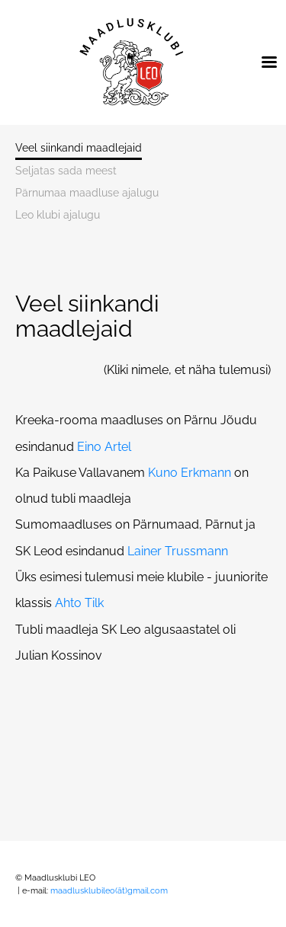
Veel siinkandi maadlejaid (78, 148)
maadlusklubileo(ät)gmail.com (110, 891)
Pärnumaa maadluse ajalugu (87, 193)
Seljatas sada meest (66, 171)
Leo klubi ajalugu (57, 215)
